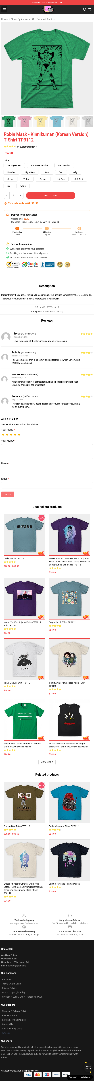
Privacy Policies (9, 988)
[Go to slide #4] (56, 121)
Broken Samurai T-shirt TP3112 (64, 826)
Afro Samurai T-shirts (42, 19)
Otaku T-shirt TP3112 (14, 558)
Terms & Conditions (11, 983)
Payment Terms (9, 1015)
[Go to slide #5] (72, 121)
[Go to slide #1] (8, 121)
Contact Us (7, 1024)
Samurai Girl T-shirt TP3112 (17, 826)
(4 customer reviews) (27, 147)
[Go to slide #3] (40, 121)
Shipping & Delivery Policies (15, 1011)
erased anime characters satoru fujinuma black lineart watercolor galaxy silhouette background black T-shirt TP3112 (69, 561)
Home (4, 19)
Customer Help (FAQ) (12, 1028)
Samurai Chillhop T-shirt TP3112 (64, 884)
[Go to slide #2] (24, 121)
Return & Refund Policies (14, 1020)
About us (6, 979)
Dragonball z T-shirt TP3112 (62, 622)
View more (47, 762)
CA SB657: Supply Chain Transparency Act (22, 997)
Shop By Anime (19, 19)
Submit (7, 494)
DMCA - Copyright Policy (13, 992)
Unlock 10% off (88, 1067)
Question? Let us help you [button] (79, 1077)
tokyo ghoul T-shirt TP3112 (17, 683)
